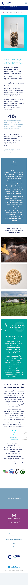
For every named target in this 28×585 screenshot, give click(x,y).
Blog (14, 543)
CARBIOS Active (14, 536)
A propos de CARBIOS (14, 533)
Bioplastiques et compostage (14, 539)
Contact (14, 546)
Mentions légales (8, 570)
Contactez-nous (14, 522)
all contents (21, 570)
